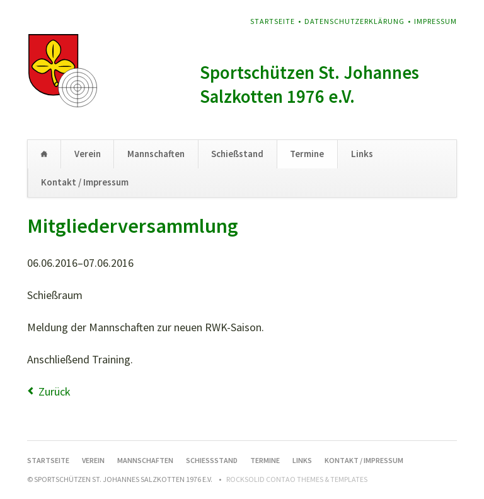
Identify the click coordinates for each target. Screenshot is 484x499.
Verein (87, 154)
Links (362, 154)
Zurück (54, 391)
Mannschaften (156, 154)
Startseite (272, 21)
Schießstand (237, 154)
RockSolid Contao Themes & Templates (296, 479)
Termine (307, 154)
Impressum (435, 21)
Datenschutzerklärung (354, 21)
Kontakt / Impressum (85, 182)
